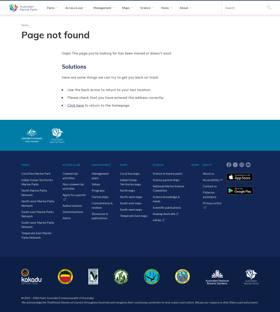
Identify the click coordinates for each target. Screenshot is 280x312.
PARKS (25, 164)
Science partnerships (166, 180)
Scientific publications (167, 207)
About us (208, 173)
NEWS (195, 164)
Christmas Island (151, 276)
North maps (127, 190)
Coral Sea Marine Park (35, 173)
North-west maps (131, 197)
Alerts (67, 218)
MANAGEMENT (101, 164)
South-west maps (131, 209)
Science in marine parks (167, 173)
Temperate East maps (133, 215)
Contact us (210, 186)
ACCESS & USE (71, 164)
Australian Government (31, 135)
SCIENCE (158, 164)
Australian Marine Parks (22, 8)
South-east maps (131, 203)
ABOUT (207, 164)
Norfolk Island (121, 276)
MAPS (123, 164)
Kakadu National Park (31, 276)
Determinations (73, 212)
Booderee (93, 276)
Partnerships (100, 197)
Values (96, 184)
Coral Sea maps (130, 173)
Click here (75, 105)
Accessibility (211, 180)
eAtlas (157, 220)
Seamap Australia (164, 214)
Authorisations (72, 205)
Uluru (65, 276)
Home (25, 25)
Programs (98, 190)
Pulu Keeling (182, 276)
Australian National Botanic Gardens (217, 276)
